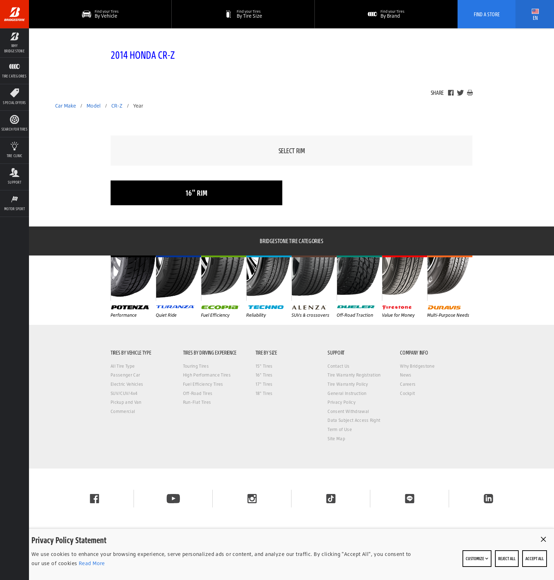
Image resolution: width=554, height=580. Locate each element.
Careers (408, 384)
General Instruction (347, 393)
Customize (477, 558)
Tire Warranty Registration (354, 375)
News (405, 375)
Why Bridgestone (417, 366)
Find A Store (487, 14)
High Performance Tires (207, 375)
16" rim (196, 192)
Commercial (123, 411)
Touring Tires (196, 366)
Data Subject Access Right (354, 420)
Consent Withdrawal (348, 411)
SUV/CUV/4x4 (124, 393)
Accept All (534, 558)
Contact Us (338, 366)
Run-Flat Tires (197, 402)
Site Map (336, 438)
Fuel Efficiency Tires (203, 384)
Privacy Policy (341, 402)
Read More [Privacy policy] (91, 563)
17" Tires (264, 384)
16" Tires (264, 375)
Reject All (506, 558)
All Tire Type (123, 366)
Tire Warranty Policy (348, 384)
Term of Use (340, 429)
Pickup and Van (126, 402)
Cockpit (407, 393)
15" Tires (264, 366)
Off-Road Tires (197, 393)
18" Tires (264, 393)
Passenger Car (125, 375)
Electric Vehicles (127, 384)
